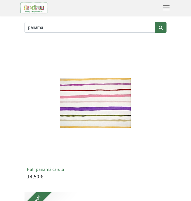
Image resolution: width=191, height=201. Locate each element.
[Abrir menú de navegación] (166, 7)
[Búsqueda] (160, 27)
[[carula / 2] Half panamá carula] (95, 113)
